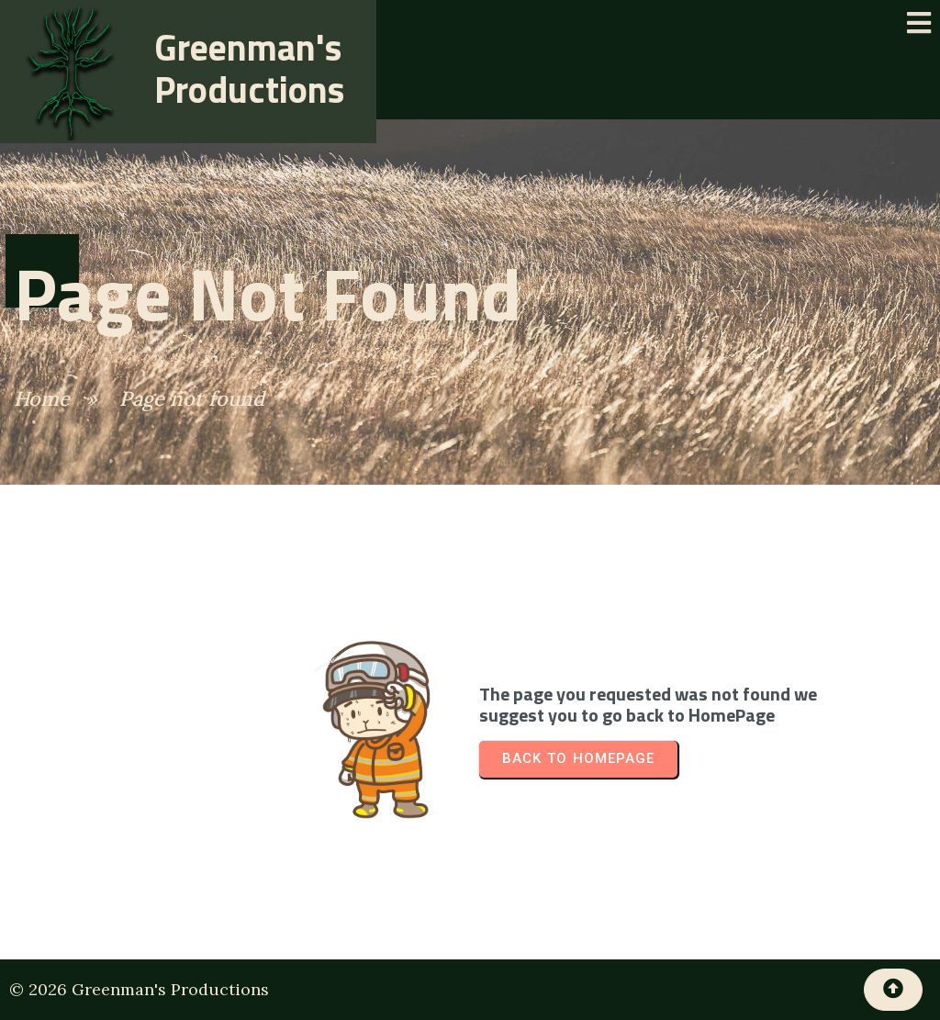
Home (42, 398)
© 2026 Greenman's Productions (139, 989)
